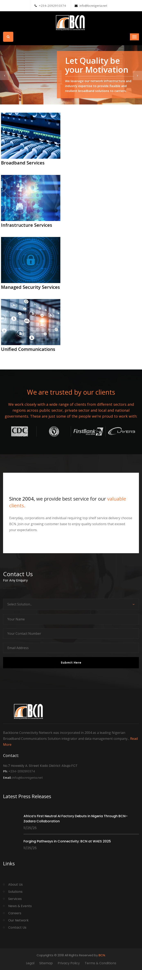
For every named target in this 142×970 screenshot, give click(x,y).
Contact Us (17, 927)
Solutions (15, 891)
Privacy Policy (69, 963)
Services (15, 898)
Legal (30, 963)
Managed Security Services (30, 287)
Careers (14, 913)
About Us (15, 884)
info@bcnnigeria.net (91, 5)
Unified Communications (28, 349)
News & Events (20, 906)
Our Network (18, 920)
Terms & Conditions (100, 963)
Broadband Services (23, 163)
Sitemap (46, 963)
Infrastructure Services (26, 225)
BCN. (102, 955)
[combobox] (71, 604)
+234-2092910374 (50, 5)
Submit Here (71, 663)
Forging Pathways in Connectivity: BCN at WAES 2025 (67, 841)
